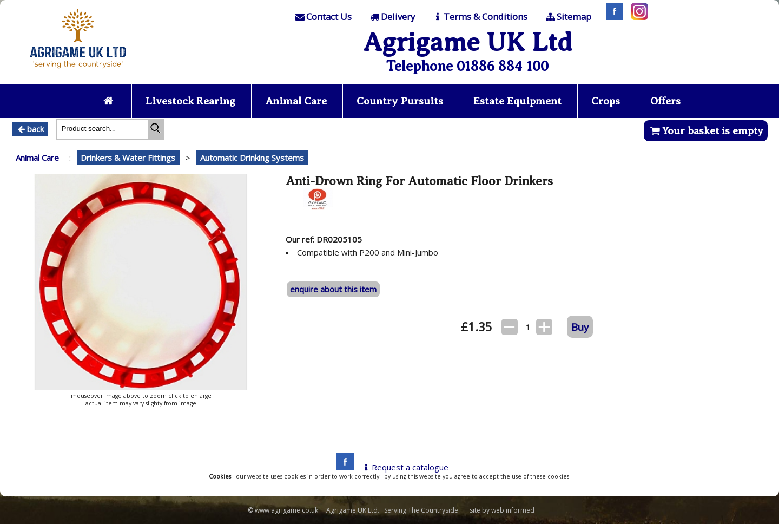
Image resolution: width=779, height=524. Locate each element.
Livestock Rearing (190, 101)
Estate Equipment (517, 101)
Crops (605, 101)
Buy (580, 326)
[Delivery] (391, 16)
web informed (512, 510)
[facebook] (342, 467)
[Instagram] (636, 16)
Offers (665, 101)
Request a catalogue (404, 467)
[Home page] (78, 71)
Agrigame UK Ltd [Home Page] (467, 42)
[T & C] (479, 16)
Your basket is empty (705, 130)
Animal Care (296, 101)
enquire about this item (333, 289)
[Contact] (323, 16)
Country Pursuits (400, 101)
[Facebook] (611, 16)
